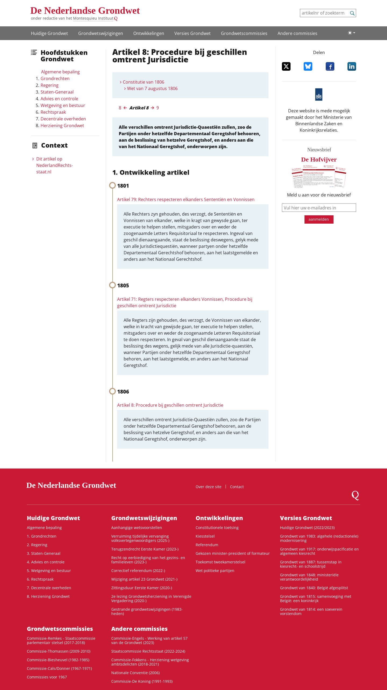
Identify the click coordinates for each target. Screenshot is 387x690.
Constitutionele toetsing (217, 527)
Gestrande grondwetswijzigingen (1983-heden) (147, 611)
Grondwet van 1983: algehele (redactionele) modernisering (319, 538)
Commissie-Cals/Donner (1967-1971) (59, 668)
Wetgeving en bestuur (63, 105)
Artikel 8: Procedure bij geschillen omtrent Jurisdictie (170, 405)
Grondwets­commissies (244, 33)
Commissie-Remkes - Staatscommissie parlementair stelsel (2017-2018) (61, 640)
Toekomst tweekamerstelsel (220, 561)
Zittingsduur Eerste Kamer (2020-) (141, 587)
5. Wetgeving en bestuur (49, 570)
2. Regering (37, 544)
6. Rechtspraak (40, 579)
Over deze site (208, 486)
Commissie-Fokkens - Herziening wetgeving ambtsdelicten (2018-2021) (150, 662)
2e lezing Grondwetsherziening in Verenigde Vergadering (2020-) (151, 598)
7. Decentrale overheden (49, 587)
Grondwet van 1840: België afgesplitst (314, 587)
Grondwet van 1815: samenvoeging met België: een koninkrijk (315, 598)
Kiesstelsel (205, 536)
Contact (237, 486)
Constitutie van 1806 (143, 82)
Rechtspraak (53, 112)
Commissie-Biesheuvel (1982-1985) (58, 659)
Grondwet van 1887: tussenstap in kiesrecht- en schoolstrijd (311, 564)
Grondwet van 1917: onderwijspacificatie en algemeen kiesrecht (319, 551)
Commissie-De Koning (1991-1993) (142, 681)
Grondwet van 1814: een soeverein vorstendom (311, 611)
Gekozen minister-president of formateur (233, 553)
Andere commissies (297, 33)
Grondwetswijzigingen (100, 33)
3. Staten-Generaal (43, 553)
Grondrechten (55, 78)
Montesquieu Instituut (93, 18)
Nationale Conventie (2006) (135, 672)
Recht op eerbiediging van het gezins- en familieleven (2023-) (148, 559)
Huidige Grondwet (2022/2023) (307, 527)
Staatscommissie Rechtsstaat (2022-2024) (148, 651)
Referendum (207, 544)
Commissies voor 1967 (47, 677)
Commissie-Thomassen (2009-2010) (58, 651)
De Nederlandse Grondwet (85, 10)
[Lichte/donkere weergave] (351, 33)
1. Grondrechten (41, 536)
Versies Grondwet (192, 33)
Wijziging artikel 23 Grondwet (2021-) (144, 579)
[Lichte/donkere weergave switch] (351, 33)
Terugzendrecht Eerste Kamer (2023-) (144, 549)
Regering (50, 85)
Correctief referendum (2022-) (138, 570)
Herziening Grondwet (62, 125)
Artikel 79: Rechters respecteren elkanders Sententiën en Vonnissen (186, 199)
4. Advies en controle (45, 561)
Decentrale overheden (63, 119)
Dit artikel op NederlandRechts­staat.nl (54, 165)
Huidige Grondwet (49, 33)
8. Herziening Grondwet (48, 596)
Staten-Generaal (57, 92)
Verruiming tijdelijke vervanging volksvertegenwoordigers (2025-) (140, 538)
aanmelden (319, 219)
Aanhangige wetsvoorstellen (136, 527)
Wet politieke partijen (215, 570)
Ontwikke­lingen (148, 33)
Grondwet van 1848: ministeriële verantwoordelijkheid (309, 577)
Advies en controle (59, 99)
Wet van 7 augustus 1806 (152, 88)
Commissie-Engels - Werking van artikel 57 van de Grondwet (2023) (149, 640)
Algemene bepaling (60, 72)
